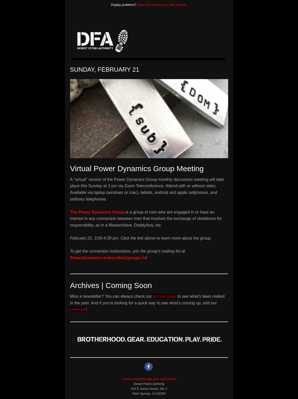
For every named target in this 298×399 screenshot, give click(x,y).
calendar (78, 309)
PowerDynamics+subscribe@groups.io (108, 258)
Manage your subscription (158, 379)
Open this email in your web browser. (162, 5)
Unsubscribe (130, 379)
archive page (164, 296)
